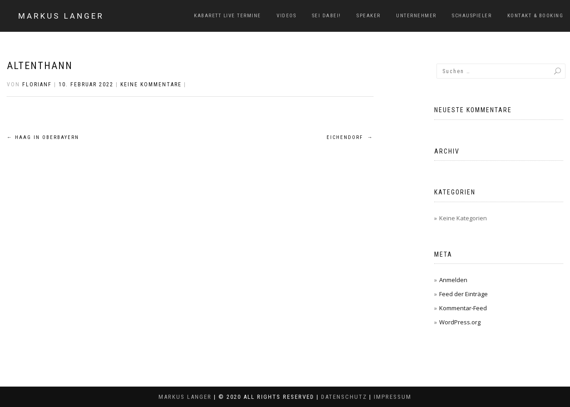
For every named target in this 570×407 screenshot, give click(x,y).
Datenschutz (344, 396)
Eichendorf (350, 137)
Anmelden (453, 280)
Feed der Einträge (463, 294)
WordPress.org (460, 322)
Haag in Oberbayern (43, 137)
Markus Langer (61, 15)
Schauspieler (471, 16)
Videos (286, 16)
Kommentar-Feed (463, 308)
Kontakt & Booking (535, 16)
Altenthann (40, 65)
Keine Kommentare (151, 84)
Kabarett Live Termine (227, 16)
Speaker (369, 16)
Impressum (392, 396)
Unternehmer (416, 16)
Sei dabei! (326, 16)
